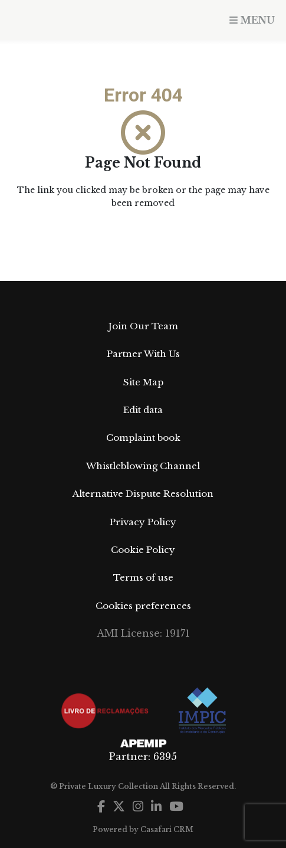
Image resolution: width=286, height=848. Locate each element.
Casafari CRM (166, 829)
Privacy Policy (143, 522)
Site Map (143, 382)
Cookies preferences (143, 605)
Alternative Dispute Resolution (143, 493)
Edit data (143, 409)
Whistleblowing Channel (143, 466)
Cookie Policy (143, 549)
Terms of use (143, 577)
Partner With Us (143, 353)
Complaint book (143, 437)
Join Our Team (143, 326)
